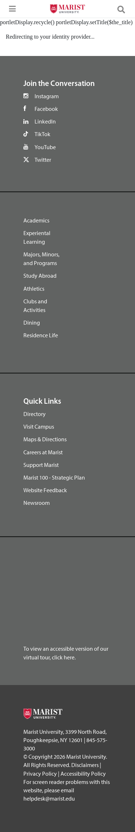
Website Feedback (45, 490)
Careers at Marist (43, 452)
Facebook (46, 108)
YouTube (45, 147)
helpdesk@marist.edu (49, 798)
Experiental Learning (36, 237)
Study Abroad (40, 275)
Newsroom (36, 502)
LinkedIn (45, 121)
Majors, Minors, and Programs (41, 258)
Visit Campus (38, 426)
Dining (31, 322)
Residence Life (40, 335)
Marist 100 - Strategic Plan (54, 477)
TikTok (42, 134)
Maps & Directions (45, 439)
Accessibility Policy (83, 773)
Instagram (47, 96)
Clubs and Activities (35, 305)
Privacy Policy (40, 773)
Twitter (43, 159)
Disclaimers (85, 764)
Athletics (33, 288)
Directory (34, 413)
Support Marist (41, 464)
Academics (36, 220)
